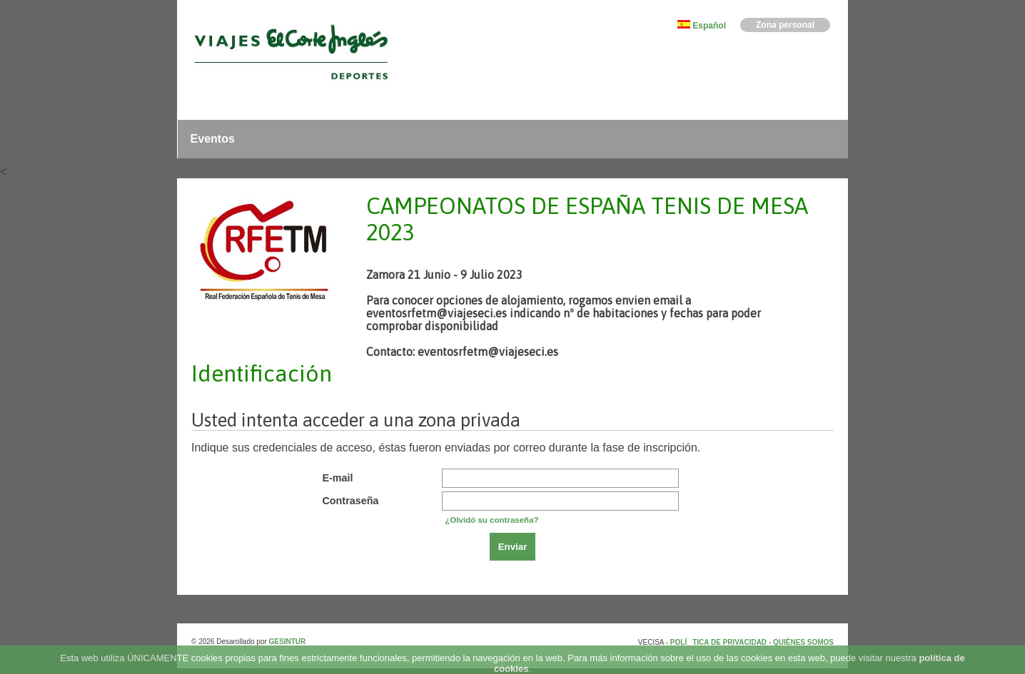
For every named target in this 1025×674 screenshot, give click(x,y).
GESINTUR (287, 641)
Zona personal (785, 25)
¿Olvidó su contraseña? (491, 520)
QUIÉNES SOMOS (803, 642)
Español (709, 26)
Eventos (213, 139)
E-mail (337, 478)
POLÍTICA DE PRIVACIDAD (719, 642)
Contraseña (350, 500)
